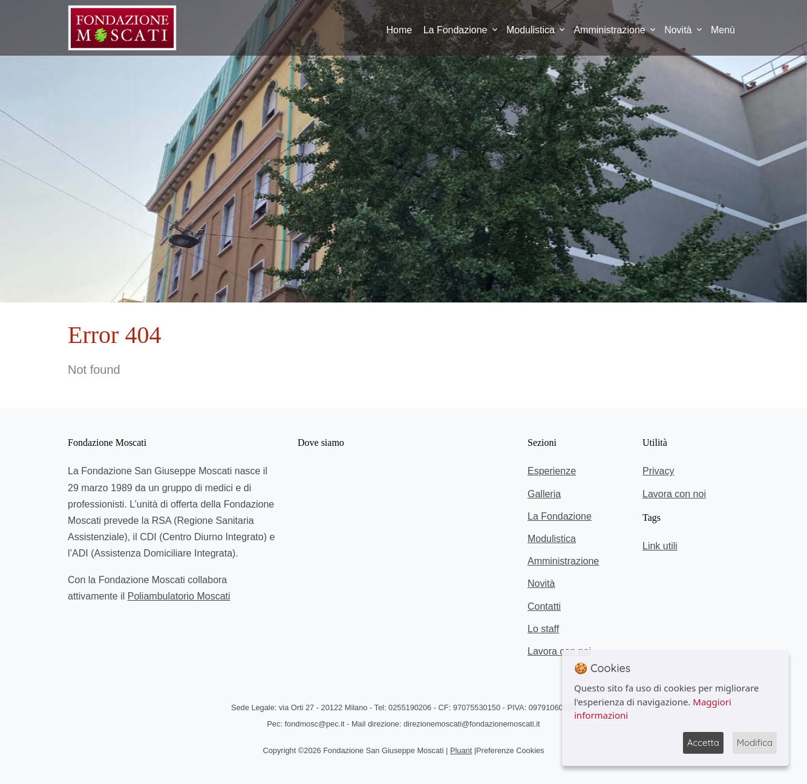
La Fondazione (455, 30)
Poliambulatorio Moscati (179, 596)
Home (400, 30)
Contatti (544, 606)
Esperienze (552, 471)
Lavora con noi (559, 651)
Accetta (703, 742)
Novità (677, 30)
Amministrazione (609, 30)
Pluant (461, 750)
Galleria (544, 494)
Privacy (658, 471)
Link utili (660, 546)
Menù (723, 30)
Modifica (755, 742)
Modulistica (530, 30)
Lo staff (543, 629)
